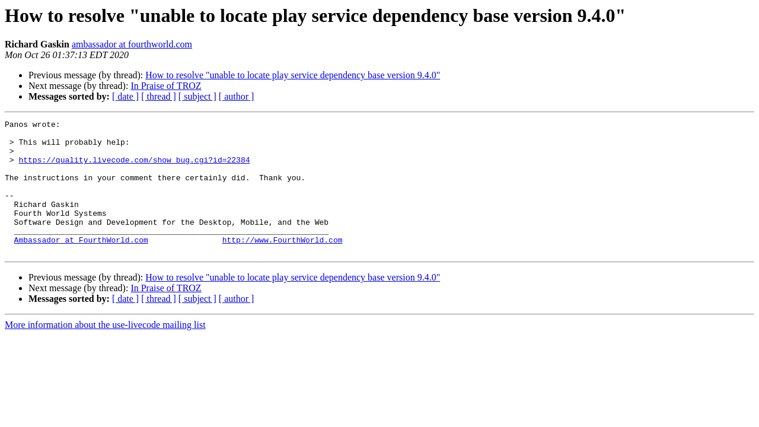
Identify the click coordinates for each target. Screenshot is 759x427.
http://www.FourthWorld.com (282, 264)
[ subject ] (197, 96)
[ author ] (236, 96)
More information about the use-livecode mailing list (105, 351)
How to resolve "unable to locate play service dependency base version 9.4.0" (292, 75)
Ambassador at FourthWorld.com (81, 264)
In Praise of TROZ (165, 86)
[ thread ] (158, 96)
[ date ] (125, 96)
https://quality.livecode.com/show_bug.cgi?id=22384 (134, 168)
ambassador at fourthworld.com (132, 44)
